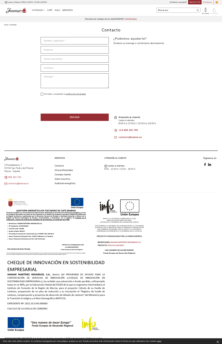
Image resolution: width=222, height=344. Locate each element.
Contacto (59, 165)
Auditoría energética (65, 183)
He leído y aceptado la (65, 94)
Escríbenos (207, 2)
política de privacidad (76, 94)
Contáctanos (131, 19)
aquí (159, 341)
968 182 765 (14, 177)
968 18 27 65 (195, 2)
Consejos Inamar (63, 174)
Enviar (74, 117)
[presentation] (63, 105)
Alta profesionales (64, 170)
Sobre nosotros (62, 178)
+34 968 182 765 (128, 130)
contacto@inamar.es (130, 137)
